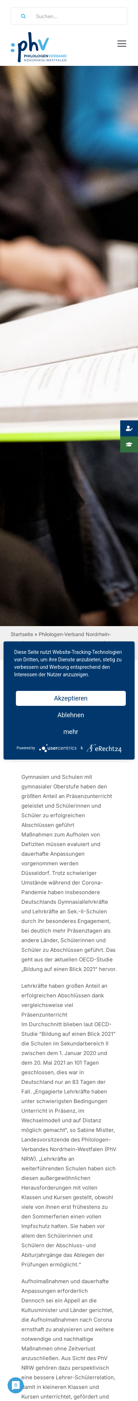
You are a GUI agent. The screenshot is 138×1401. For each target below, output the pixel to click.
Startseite (22, 634)
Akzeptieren (71, 698)
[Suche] (21, 16)
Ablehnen (70, 715)
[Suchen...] (69, 16)
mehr (70, 731)
